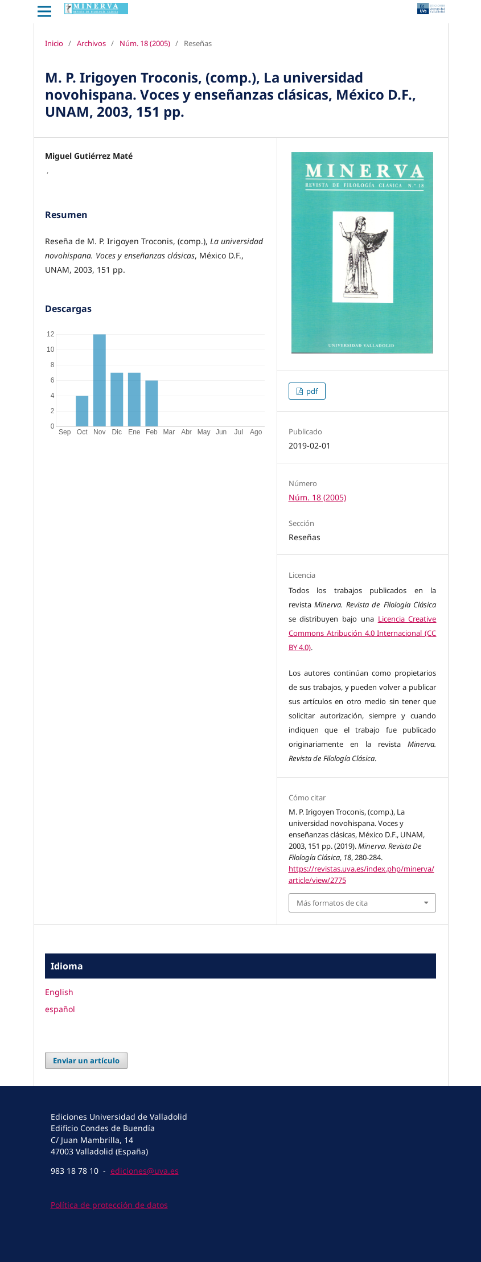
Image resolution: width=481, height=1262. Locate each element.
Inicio (54, 43)
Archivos (91, 43)
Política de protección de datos (109, 1204)
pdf (311, 391)
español (60, 1009)
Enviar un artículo (86, 1060)
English (59, 991)
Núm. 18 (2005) (145, 43)
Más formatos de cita (332, 903)
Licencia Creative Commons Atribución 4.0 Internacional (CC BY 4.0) (363, 633)
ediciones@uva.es (144, 1170)
